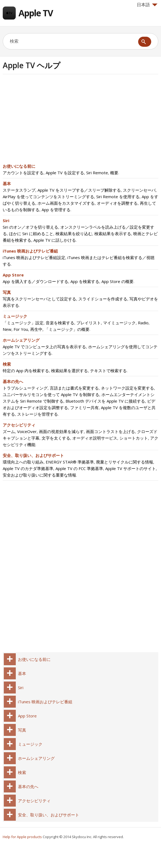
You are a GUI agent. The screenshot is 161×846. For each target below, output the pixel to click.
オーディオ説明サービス (94, 438)
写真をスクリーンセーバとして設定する (39, 298)
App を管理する (56, 209)
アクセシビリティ (19, 425)
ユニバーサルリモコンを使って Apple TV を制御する (51, 394)
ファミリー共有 (84, 407)
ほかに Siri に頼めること (31, 233)
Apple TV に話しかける (54, 240)
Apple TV (35, 13)
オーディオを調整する (117, 203)
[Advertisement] (48, 120)
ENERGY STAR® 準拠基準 (70, 462)
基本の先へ (13, 381)
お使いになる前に (19, 166)
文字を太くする (56, 438)
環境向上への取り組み (23, 462)
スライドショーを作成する (102, 298)
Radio (143, 322)
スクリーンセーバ (139, 190)
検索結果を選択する (69, 370)
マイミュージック (119, 322)
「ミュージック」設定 (23, 322)
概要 (114, 172)
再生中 (36, 329)
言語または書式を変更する (74, 388)
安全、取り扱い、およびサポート (33, 455)
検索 (7, 364)
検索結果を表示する (112, 233)
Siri (6, 220)
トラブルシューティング (25, 388)
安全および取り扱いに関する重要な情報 (39, 475)
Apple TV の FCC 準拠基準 (79, 468)
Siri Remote (97, 172)
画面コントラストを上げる (110, 431)
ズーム (9, 431)
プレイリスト (88, 322)
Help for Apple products (22, 836)
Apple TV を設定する (65, 172)
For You (21, 329)
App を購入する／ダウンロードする (35, 281)
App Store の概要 (117, 281)
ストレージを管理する (37, 414)
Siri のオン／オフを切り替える (30, 227)
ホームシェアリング (21, 340)
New (7, 329)
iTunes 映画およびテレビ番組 (30, 251)
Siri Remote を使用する (118, 196)
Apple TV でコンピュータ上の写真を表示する (44, 346)
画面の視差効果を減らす (61, 431)
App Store (13, 275)
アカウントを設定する (23, 172)
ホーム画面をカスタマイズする (66, 203)
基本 (7, 183)
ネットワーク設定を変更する (127, 388)
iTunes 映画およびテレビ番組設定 (34, 257)
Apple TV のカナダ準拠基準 (28, 468)
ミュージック (15, 316)
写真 (7, 292)
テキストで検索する (108, 370)
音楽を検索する (60, 322)
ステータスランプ (19, 190)
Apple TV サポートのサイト (130, 468)
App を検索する (84, 281)
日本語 (147, 5)
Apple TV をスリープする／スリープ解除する (79, 190)
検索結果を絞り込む (73, 233)
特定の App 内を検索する (26, 370)
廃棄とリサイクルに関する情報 (124, 462)
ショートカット (133, 438)
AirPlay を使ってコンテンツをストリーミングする (48, 196)
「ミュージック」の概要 (67, 329)
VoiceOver (27, 431)
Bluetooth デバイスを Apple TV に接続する (105, 401)
